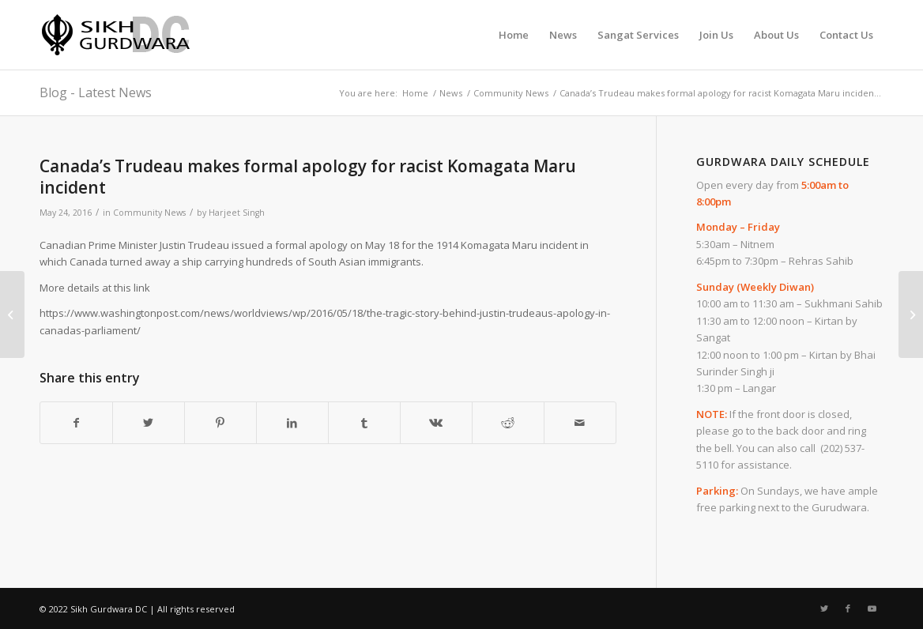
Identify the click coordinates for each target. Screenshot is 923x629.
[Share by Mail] (580, 422)
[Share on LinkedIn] (292, 422)
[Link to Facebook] (848, 608)
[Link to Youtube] (871, 608)
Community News (149, 212)
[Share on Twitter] (148, 422)
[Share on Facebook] (76, 422)
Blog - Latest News (96, 92)
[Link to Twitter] (824, 608)
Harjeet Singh (237, 212)
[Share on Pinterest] (220, 422)
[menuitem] (513, 35)
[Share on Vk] (436, 422)
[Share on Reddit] (508, 422)
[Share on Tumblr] (364, 422)
